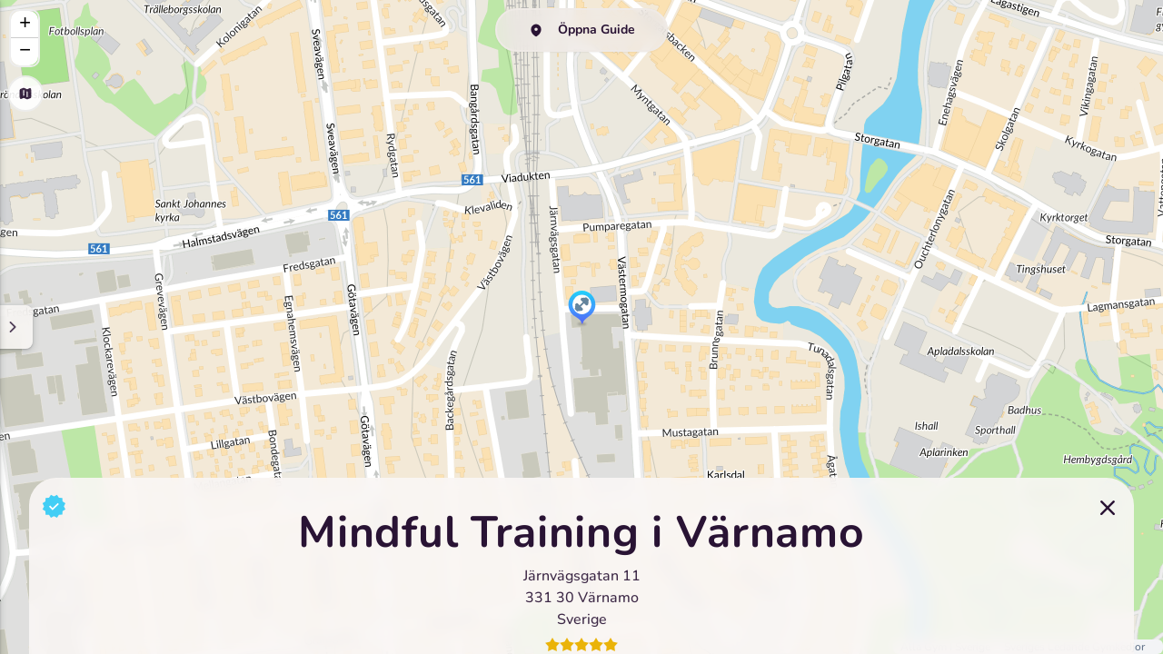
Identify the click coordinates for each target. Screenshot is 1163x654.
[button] (582, 309)
